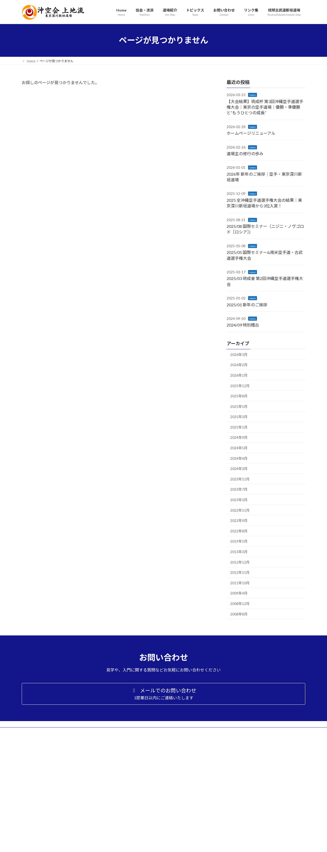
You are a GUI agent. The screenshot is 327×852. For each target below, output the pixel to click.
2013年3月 (239, 552)
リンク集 (226, 820)
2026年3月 (239, 354)
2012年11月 (240, 572)
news (252, 94)
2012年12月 (240, 562)
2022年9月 (239, 520)
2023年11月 (240, 479)
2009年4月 (239, 593)
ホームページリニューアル (251, 133)
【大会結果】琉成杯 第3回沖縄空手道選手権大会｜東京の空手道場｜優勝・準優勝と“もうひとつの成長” (265, 107)
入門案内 (231, 789)
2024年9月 (239, 437)
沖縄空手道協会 (236, 758)
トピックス (228, 806)
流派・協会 (228, 751)
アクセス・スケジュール (241, 796)
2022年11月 (240, 510)
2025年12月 (240, 385)
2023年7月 (239, 489)
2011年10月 (240, 582)
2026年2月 (239, 365)
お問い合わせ (229, 813)
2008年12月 (240, 603)
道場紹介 (226, 782)
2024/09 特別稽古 (243, 324)
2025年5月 (239, 406)
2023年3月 (239, 500)
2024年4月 (239, 458)
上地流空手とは (236, 765)
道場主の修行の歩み (245, 153)
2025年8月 (239, 396)
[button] (163, 693)
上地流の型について (239, 772)
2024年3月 (239, 468)
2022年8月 (239, 531)
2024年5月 (239, 448)
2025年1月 (239, 427)
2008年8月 (239, 614)
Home (224, 745)
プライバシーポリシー (235, 827)
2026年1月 (239, 375)
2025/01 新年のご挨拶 (247, 304)
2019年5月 (239, 541)
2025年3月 (239, 416)
